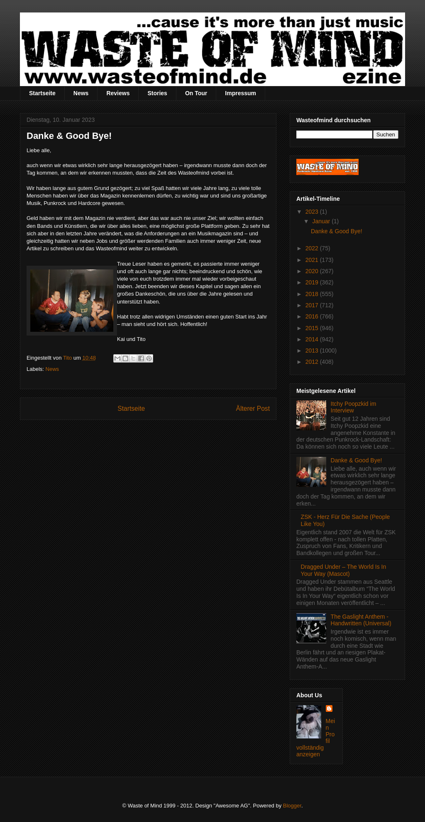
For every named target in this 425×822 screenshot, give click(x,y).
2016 (312, 316)
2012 (312, 361)
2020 (312, 271)
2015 (312, 328)
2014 (312, 339)
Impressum (240, 93)
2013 (312, 350)
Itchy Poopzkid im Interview (353, 407)
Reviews (117, 93)
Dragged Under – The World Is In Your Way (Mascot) (343, 570)
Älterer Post (253, 408)
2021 (312, 260)
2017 (312, 305)
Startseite (42, 93)
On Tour (196, 93)
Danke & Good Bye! (336, 231)
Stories (157, 93)
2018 (312, 294)
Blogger (292, 805)
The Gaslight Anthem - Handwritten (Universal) (361, 620)
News (81, 93)
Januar (322, 221)
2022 (312, 248)
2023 (312, 211)
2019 (312, 282)
